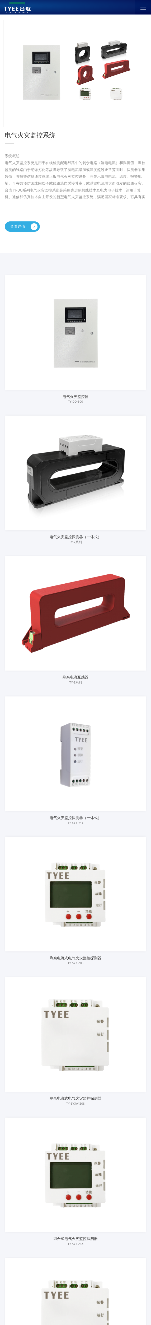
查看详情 (26, 226)
